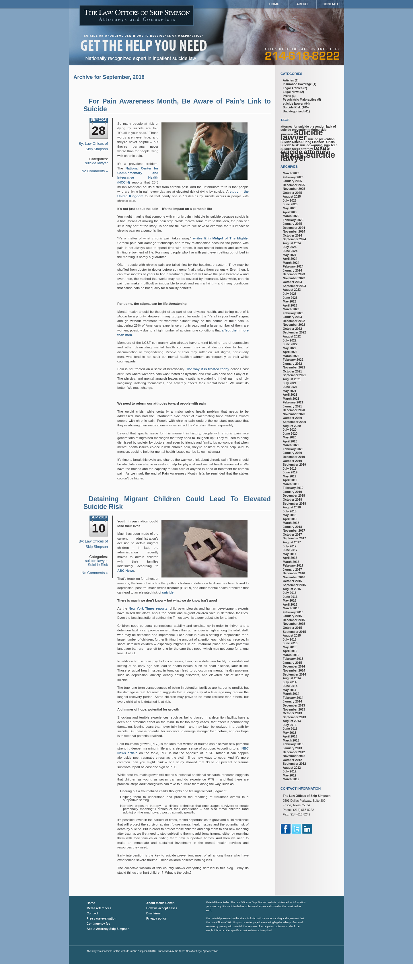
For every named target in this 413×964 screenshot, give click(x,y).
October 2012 (292, 760)
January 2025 (292, 223)
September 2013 (294, 717)
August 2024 (292, 243)
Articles (288, 80)
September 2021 (294, 375)
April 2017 (290, 557)
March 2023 (291, 309)
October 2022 (292, 328)
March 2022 (291, 356)
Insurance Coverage (297, 84)
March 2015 (291, 655)
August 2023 (292, 289)
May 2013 (289, 732)
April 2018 (290, 519)
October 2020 (292, 417)
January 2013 (292, 748)
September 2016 (294, 585)
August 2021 (292, 379)
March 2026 (291, 173)
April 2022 (290, 352)
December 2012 (294, 752)
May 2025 (289, 208)
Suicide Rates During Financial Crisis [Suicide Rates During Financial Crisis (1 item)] (307, 142)
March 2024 (291, 262)
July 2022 (290, 340)
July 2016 (290, 592)
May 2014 (289, 690)
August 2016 (292, 589)
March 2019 (291, 484)
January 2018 (292, 526)
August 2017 (292, 542)
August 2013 (292, 721)
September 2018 (294, 503)
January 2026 (292, 181)
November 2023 (294, 278)
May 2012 (289, 775)
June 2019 (290, 472)
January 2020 (292, 452)
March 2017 (291, 561)
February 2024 (293, 266)
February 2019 (293, 487)
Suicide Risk (98, 565)
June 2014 (290, 686)
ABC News (125, 570)
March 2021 (291, 398)
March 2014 (291, 693)
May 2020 (289, 437)
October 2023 (292, 282)
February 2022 (293, 359)
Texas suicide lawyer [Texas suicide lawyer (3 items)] (307, 156)
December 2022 (294, 321)
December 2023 (294, 274)
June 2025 (290, 204)
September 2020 (294, 422)
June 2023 (290, 297)
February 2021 (293, 402)
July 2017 (290, 546)
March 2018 (291, 522)
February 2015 (293, 658)
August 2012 (292, 767)
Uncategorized (293, 111)
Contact (330, 4)
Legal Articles (293, 88)
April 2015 (290, 651)
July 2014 (290, 682)
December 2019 (294, 456)
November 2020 (294, 414)
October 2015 (292, 627)
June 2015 (290, 643)
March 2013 (291, 740)
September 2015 (294, 631)
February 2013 (293, 744)
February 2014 (293, 697)
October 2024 (292, 235)
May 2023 (289, 301)
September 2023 (294, 286)
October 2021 (292, 371)
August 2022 (292, 336)
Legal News (291, 91)
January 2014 (292, 701)
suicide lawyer (96, 163)
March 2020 (291, 445)
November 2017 (294, 530)
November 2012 (294, 756)
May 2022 (289, 348)
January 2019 (292, 491)
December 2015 (294, 620)
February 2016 (293, 612)
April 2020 (290, 441)
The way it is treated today (207, 369)
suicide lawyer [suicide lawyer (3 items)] (301, 135)
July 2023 (290, 293)
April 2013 (290, 736)
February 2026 (293, 177)
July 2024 (290, 247)
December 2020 (294, 410)
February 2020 (293, 449)
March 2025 (291, 216)
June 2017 (290, 550)
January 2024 (292, 270)
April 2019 (290, 480)
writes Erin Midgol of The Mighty (220, 238)
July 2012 (290, 771)
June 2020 (290, 433)
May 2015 (289, 647)
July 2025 (290, 200)
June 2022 (290, 344)
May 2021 (289, 391)
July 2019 (290, 468)
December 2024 (294, 227)
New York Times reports (147, 608)
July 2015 (290, 639)
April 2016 (290, 604)
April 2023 (290, 305)
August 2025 (292, 196)
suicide (168, 592)
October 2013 (292, 713)
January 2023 (292, 317)
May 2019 (289, 476)
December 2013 (294, 705)
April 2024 (290, 258)
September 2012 (294, 763)
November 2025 (294, 188)
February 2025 (293, 220)
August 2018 (292, 507)
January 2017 (292, 569)
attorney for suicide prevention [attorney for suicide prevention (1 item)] (302, 126)
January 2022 (292, 363)
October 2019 (292, 461)
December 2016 (294, 573)
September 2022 (294, 332)
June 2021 (290, 387)
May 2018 (289, 515)
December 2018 (294, 495)
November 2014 (294, 670)
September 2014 (294, 674)
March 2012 (291, 779)
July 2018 (290, 511)
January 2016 (292, 616)
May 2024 (289, 255)
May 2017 (289, 554)
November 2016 (294, 577)
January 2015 (292, 662)
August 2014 (292, 678)
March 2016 (291, 608)
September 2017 (294, 538)
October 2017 (292, 534)
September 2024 (294, 239)
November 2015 (294, 623)
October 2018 (292, 499)
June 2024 (290, 251)
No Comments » (95, 171)
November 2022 (294, 324)
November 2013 (294, 709)
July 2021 (290, 383)
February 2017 (293, 565)
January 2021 (292, 406)
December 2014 (294, 666)
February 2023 (293, 313)
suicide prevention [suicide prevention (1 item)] (320, 139)
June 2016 (290, 596)
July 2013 (290, 725)
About (302, 4)
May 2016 (289, 600)
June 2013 (290, 728)
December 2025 (294, 185)
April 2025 (290, 212)
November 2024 (294, 231)
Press (287, 95)
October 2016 (292, 581)
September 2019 (294, 464)
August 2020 (292, 426)
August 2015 (292, 635)
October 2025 (292, 192)
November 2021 (294, 367)
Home (274, 4)
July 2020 (290, 429)
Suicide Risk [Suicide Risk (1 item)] (289, 145)
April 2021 (290, 394)
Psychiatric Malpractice (299, 99)
